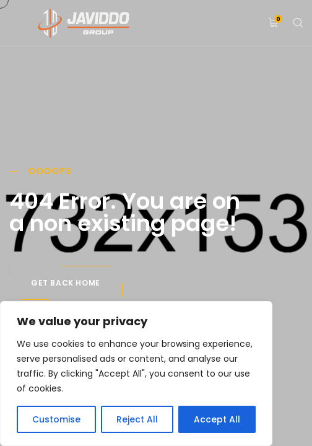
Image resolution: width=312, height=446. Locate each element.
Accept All (217, 419)
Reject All (137, 419)
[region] (136, 373)
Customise (56, 419)
